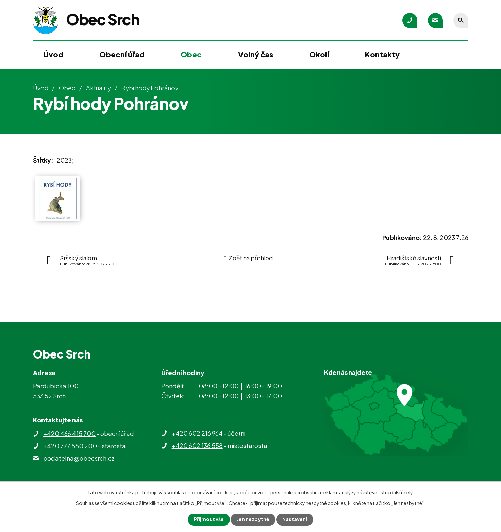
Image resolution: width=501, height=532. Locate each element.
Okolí (319, 54)
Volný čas (255, 54)
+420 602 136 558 (197, 445)
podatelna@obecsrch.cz (79, 458)
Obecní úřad (122, 54)
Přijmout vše (209, 519)
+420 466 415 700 (69, 433)
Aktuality (98, 88)
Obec (191, 54)
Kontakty (382, 54)
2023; (65, 160)
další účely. (402, 492)
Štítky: (43, 160)
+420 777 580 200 (70, 446)
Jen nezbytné (253, 519)
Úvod (53, 54)
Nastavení (294, 519)
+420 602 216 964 (197, 433)
